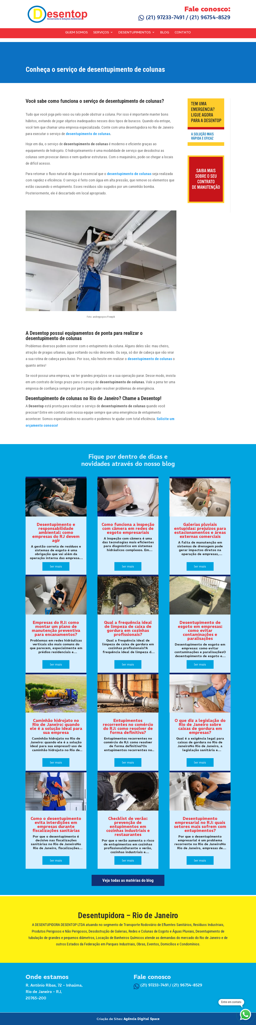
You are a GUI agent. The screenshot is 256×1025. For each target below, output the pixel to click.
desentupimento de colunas (88, 133)
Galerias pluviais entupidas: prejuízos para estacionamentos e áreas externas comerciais (200, 530)
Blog (164, 32)
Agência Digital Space (142, 1019)
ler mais (56, 566)
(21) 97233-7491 (161, 17)
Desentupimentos (134, 32)
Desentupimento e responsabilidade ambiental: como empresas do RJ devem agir (56, 532)
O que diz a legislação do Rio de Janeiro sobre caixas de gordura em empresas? (200, 726)
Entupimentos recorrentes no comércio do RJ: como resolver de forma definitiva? (128, 726)
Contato (183, 32)
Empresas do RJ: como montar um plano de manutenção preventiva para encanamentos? (56, 628)
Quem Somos (76, 32)
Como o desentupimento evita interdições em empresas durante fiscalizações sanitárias (56, 824)
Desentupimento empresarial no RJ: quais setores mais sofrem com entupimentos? (200, 824)
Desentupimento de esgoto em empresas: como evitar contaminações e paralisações (200, 630)
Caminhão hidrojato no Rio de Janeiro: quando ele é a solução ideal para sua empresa (56, 726)
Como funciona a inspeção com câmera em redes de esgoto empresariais (128, 528)
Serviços (101, 32)
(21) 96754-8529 (209, 17)
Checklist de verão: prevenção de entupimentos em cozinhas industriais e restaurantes (128, 826)
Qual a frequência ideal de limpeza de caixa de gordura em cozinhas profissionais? (128, 628)
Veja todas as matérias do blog (128, 880)
